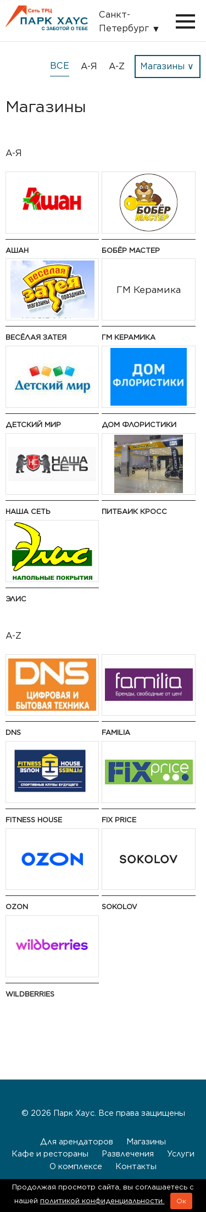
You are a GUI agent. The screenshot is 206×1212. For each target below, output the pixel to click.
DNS (13, 732)
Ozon (16, 907)
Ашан (17, 250)
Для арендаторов (76, 1141)
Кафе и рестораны (50, 1153)
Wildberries (29, 994)
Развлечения (128, 1153)
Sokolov (119, 907)
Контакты (136, 1166)
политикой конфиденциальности (102, 1201)
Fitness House (33, 820)
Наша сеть (28, 511)
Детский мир (33, 424)
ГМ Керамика (128, 337)
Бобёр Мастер (131, 250)
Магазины (146, 1141)
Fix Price (119, 820)
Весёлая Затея (35, 337)
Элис (15, 599)
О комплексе (75, 1166)
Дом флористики (139, 424)
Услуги (180, 1153)
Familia (116, 732)
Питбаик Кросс (134, 511)
